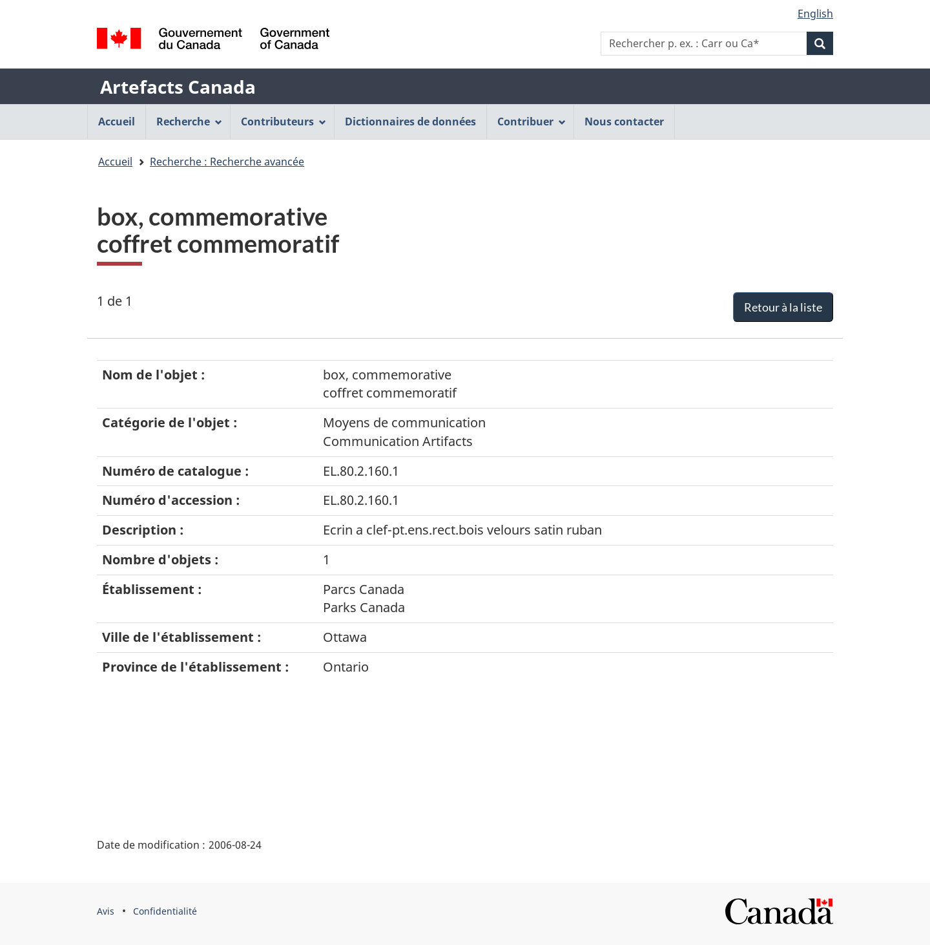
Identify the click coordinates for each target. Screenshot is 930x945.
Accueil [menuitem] (116, 121)
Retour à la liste (783, 307)
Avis (105, 911)
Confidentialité (165, 911)
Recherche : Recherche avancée (227, 161)
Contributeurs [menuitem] (283, 121)
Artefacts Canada (178, 86)
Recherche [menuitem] (189, 121)
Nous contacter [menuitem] (624, 121)
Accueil (115, 161)
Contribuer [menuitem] (531, 121)
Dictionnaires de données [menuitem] (410, 121)
